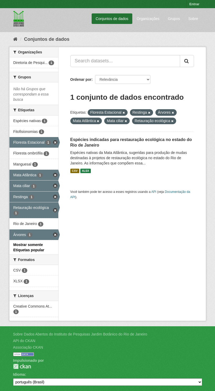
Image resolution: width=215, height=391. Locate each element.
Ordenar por (81, 79)
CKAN (22, 366)
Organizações (148, 19)
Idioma (19, 374)
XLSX (85, 170)
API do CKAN (24, 341)
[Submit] (187, 61)
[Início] (15, 39)
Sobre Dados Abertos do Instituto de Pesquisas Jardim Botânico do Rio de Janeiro (80, 334)
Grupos (174, 19)
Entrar (194, 4)
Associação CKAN (28, 347)
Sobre (193, 19)
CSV (75, 170)
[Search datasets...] (125, 61)
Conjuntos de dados (112, 19)
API (153, 192)
